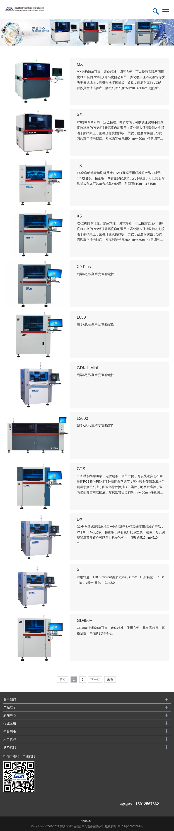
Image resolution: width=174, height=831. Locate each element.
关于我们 (9, 699)
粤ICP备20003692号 (130, 826)
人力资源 (9, 739)
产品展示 (9, 707)
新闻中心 (9, 715)
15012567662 (147, 804)
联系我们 (9, 747)
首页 (63, 679)
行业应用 (9, 723)
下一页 (95, 679)
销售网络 (9, 731)
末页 (110, 679)
